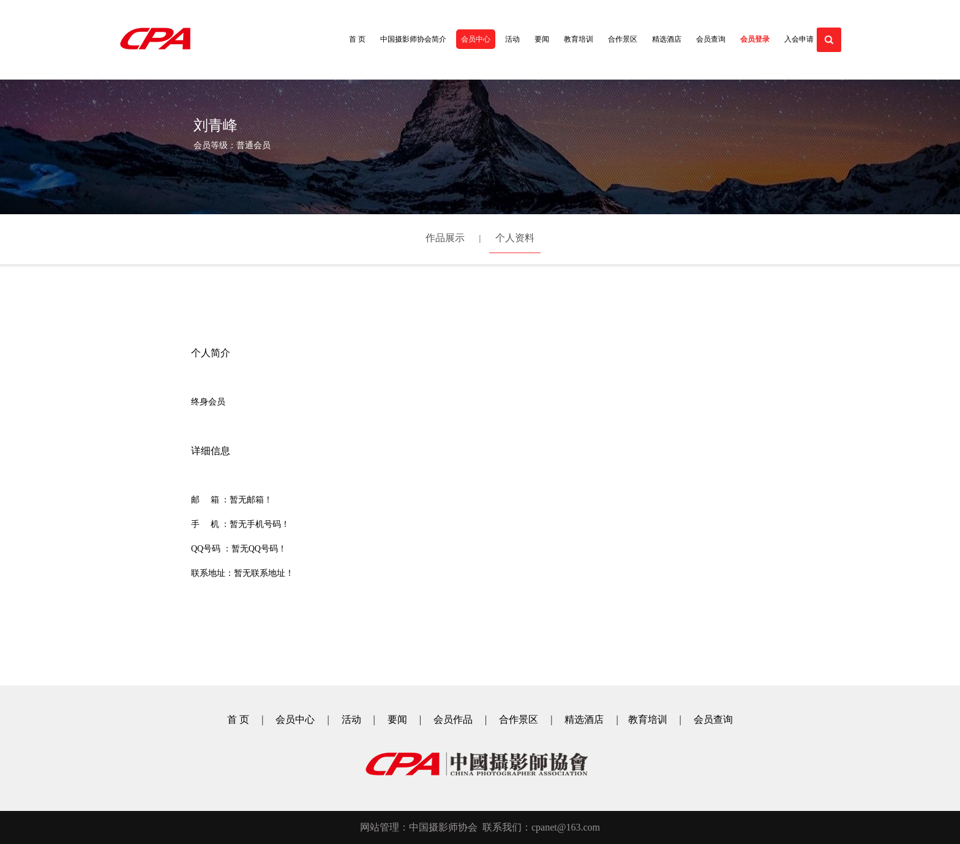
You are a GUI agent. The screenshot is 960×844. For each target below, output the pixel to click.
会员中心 (475, 39)
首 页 (357, 39)
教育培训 (578, 39)
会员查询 (711, 39)
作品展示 (445, 238)
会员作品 (453, 719)
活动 (512, 39)
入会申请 (799, 39)
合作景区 (622, 39)
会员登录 (755, 39)
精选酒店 (666, 39)
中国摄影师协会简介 (413, 39)
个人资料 (514, 238)
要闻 (541, 39)
